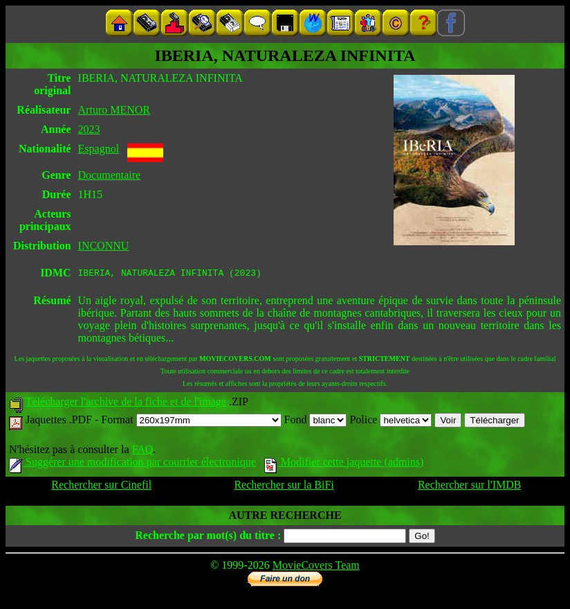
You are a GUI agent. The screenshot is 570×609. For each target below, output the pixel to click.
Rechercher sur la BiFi (283, 487)
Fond (315, 421)
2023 (89, 129)
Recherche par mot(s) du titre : (208, 537)
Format (191, 421)
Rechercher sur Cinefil (101, 487)
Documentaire (109, 175)
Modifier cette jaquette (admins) (344, 464)
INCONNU (103, 245)
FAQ (142, 451)
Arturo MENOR (114, 110)
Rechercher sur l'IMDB (470, 487)
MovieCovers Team (316, 567)
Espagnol (99, 149)
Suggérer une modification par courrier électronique (132, 464)
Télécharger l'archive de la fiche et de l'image (126, 403)
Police (390, 421)
